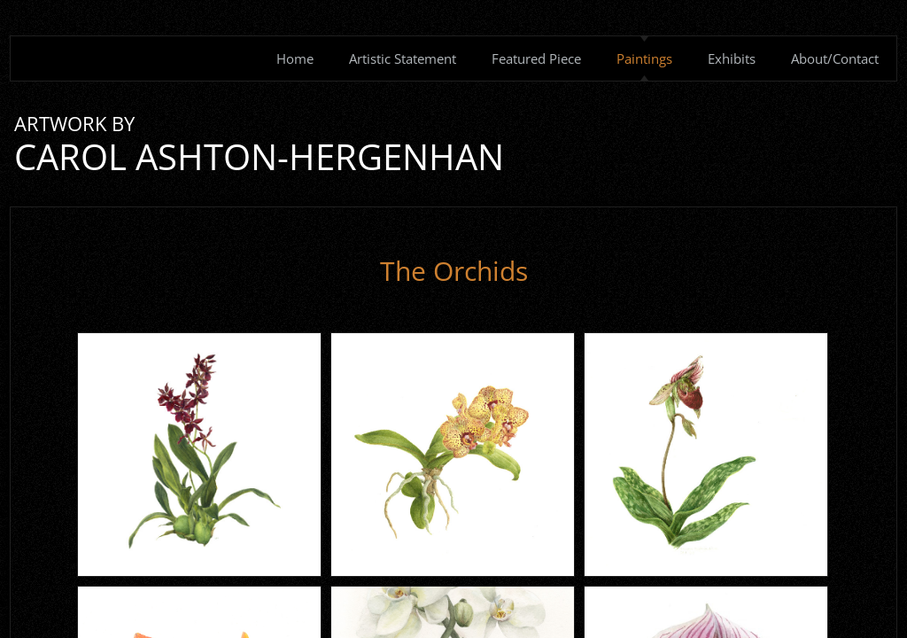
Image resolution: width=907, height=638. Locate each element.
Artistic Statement (402, 58)
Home (295, 58)
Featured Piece (536, 58)
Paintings (644, 58)
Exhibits (732, 58)
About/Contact (835, 58)
